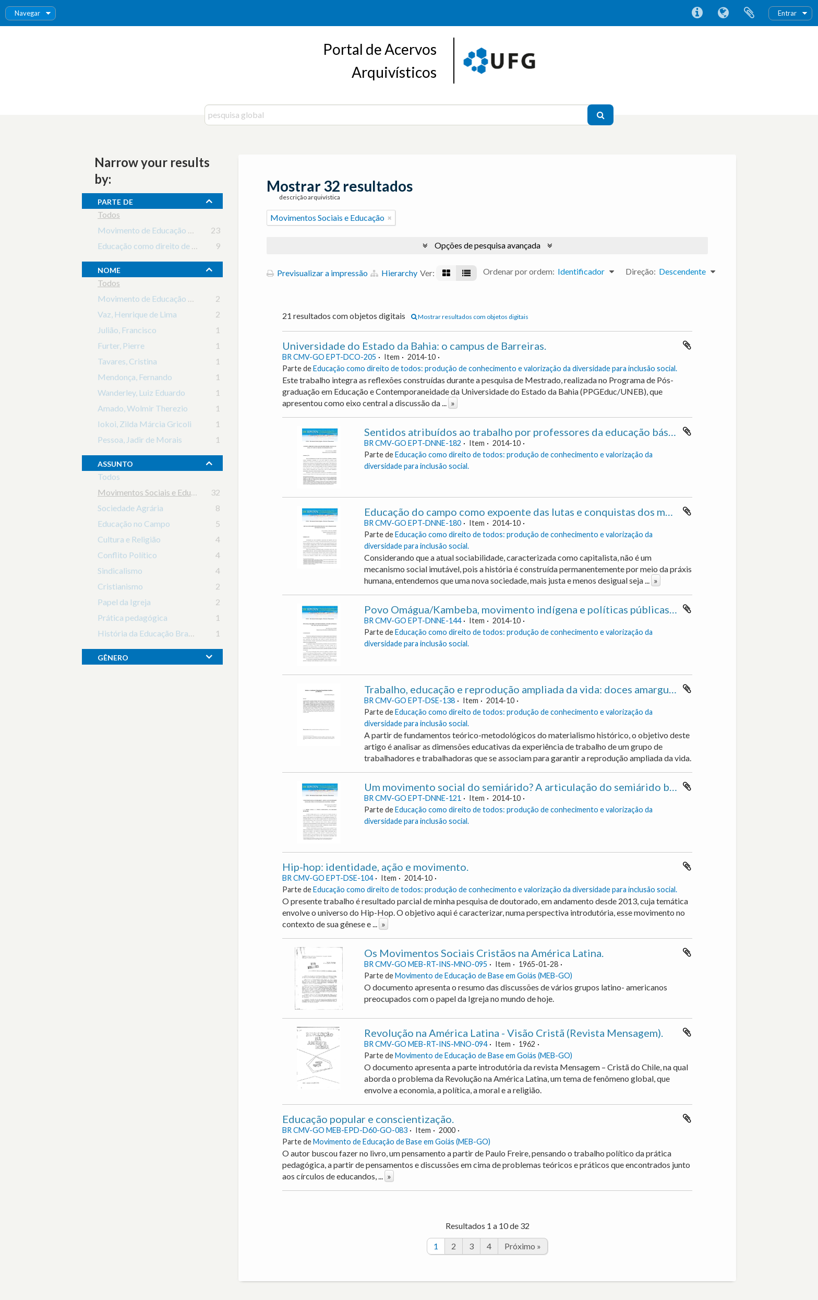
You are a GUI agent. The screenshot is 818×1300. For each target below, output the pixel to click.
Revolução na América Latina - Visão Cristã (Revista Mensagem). (513, 1032)
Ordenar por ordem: (519, 271)
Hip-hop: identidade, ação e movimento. (375, 866)
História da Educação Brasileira (154, 635)
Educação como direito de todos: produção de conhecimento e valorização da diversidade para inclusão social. (495, 368)
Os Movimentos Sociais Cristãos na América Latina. (484, 953)
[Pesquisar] (600, 114)
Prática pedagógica (132, 619)
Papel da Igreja (124, 604)
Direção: (640, 271)
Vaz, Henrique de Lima (137, 316)
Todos (109, 216)
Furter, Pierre (121, 347)
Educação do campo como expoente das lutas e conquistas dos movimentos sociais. (557, 511)
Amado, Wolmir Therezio (143, 410)
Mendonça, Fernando (135, 379)
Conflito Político (127, 557)
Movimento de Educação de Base (157, 300)
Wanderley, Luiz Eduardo (141, 394)
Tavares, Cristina (127, 363)
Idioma (723, 13)
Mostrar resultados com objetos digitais (469, 317)
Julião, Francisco (127, 332)
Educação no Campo (134, 525)
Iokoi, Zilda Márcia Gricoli (144, 426)
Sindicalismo (120, 572)
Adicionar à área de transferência (687, 345)
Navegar (27, 13)
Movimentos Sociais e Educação (155, 494)
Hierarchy (393, 273)
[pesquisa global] (397, 114)
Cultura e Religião (129, 541)
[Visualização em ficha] (446, 273)
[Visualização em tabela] (466, 273)
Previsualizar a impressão (317, 273)
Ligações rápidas (697, 13)
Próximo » (522, 1246)
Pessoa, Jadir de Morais (140, 441)
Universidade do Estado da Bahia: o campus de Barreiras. (414, 345)
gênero (113, 656)
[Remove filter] (390, 217)
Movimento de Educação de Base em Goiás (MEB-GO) (195, 232)
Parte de (115, 200)
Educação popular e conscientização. (368, 1119)
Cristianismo (120, 588)
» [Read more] (453, 403)
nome (109, 269)
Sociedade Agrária (130, 510)
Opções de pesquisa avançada (487, 245)
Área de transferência (749, 13)
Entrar (787, 13)
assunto (115, 462)
